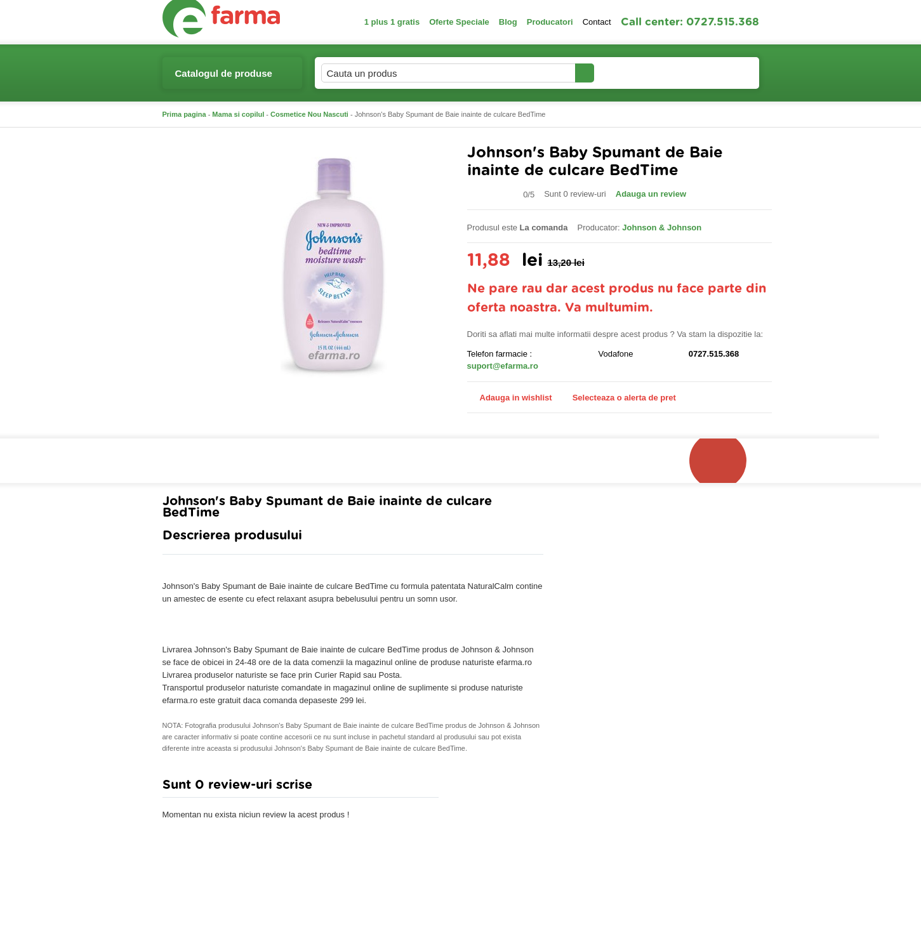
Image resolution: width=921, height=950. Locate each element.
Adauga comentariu (498, 788)
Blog (508, 22)
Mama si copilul (238, 114)
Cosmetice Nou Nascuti (309, 114)
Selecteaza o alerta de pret (618, 398)
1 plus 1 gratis (392, 22)
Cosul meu (716, 73)
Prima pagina (184, 114)
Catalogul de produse (223, 78)
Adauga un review (651, 194)
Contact (597, 22)
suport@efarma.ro (502, 366)
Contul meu (637, 72)
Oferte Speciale (459, 22)
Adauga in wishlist (509, 397)
